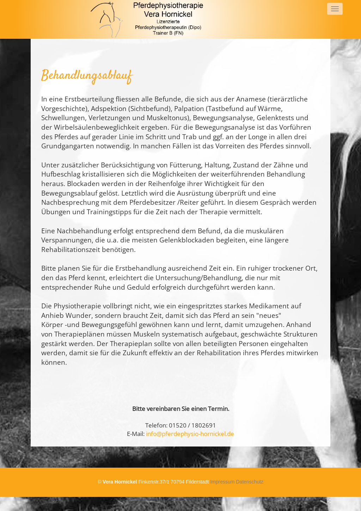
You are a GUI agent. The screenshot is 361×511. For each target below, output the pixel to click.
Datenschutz (249, 482)
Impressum (222, 482)
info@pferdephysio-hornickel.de (190, 434)
